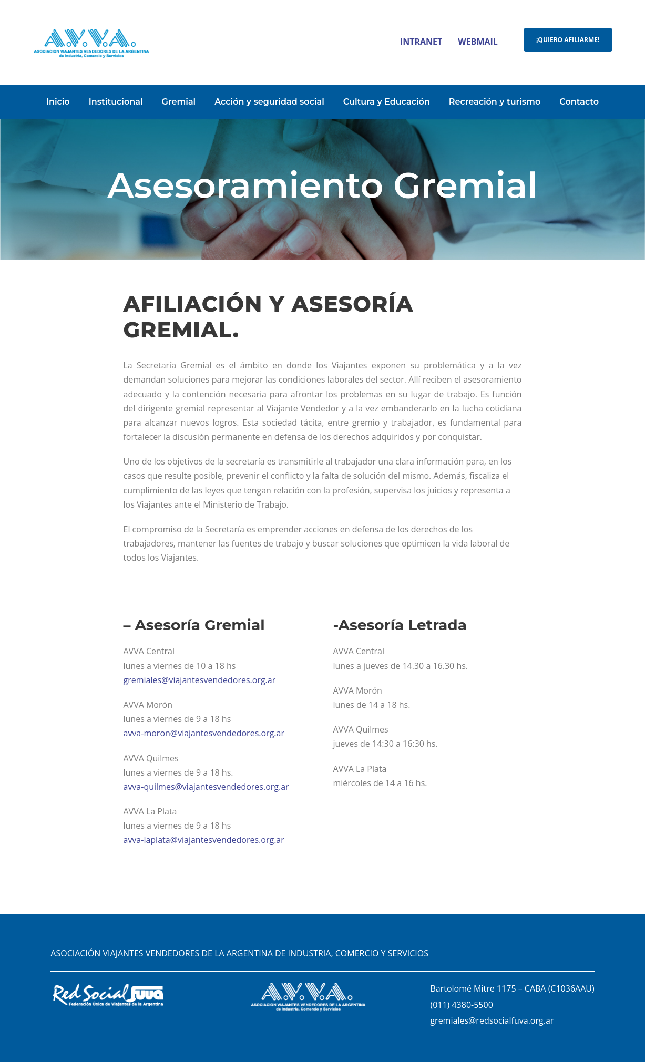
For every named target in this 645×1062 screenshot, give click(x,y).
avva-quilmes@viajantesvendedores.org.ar (206, 786)
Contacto (579, 102)
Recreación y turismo (495, 102)
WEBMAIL (478, 41)
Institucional (116, 102)
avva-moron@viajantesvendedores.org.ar (203, 733)
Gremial (179, 102)
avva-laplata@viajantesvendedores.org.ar (203, 840)
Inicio (58, 102)
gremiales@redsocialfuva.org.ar (492, 1020)
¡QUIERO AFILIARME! (568, 39)
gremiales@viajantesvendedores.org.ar (199, 680)
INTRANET (421, 41)
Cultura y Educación (386, 102)
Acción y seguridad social (269, 102)
